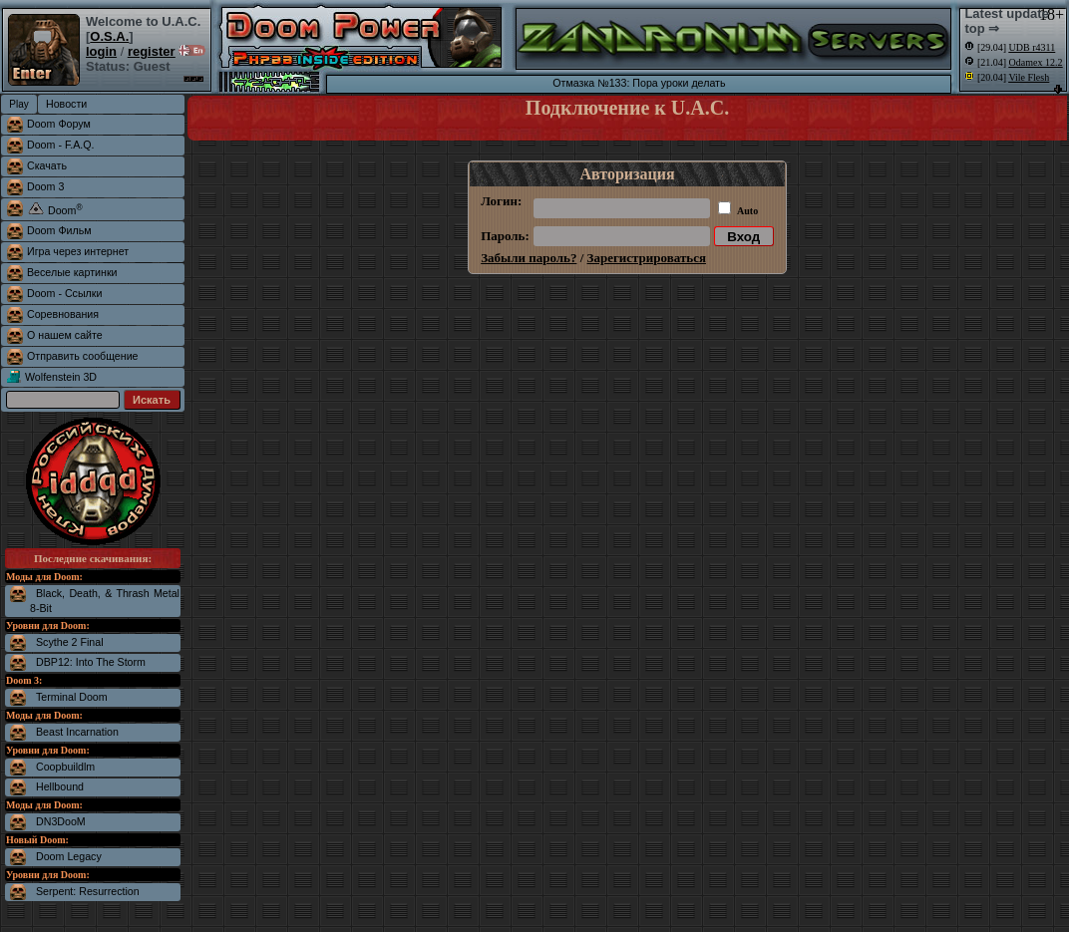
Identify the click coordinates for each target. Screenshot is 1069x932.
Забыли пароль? (528, 257)
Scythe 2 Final (70, 642)
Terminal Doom (72, 697)
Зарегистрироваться (646, 257)
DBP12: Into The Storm (91, 662)
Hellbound (60, 786)
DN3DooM (61, 821)
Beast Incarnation (77, 732)
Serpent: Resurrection (88, 891)
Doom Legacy (69, 856)
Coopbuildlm (65, 767)
